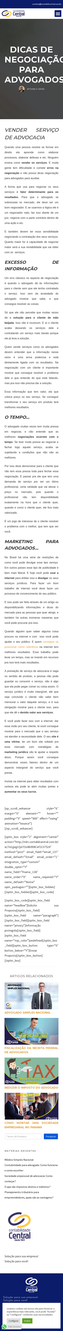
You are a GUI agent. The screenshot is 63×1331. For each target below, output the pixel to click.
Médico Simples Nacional (19, 1159)
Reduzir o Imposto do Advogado (31, 1087)
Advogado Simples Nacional (28, 1012)
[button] (58, 13)
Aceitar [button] (27, 1320)
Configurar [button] (13, 1320)
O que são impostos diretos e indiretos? (28, 1186)
